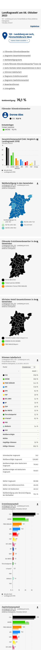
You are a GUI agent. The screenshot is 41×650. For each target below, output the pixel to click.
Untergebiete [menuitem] (10, 88)
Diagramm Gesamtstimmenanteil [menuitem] (18, 56)
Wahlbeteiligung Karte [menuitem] (13, 60)
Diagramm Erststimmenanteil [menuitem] (16, 76)
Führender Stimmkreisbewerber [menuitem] (17, 52)
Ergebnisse (34, 26)
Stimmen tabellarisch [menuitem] (13, 72)
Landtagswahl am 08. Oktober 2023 (20, 14)
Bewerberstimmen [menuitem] (12, 84)
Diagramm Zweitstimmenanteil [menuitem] (17, 80)
